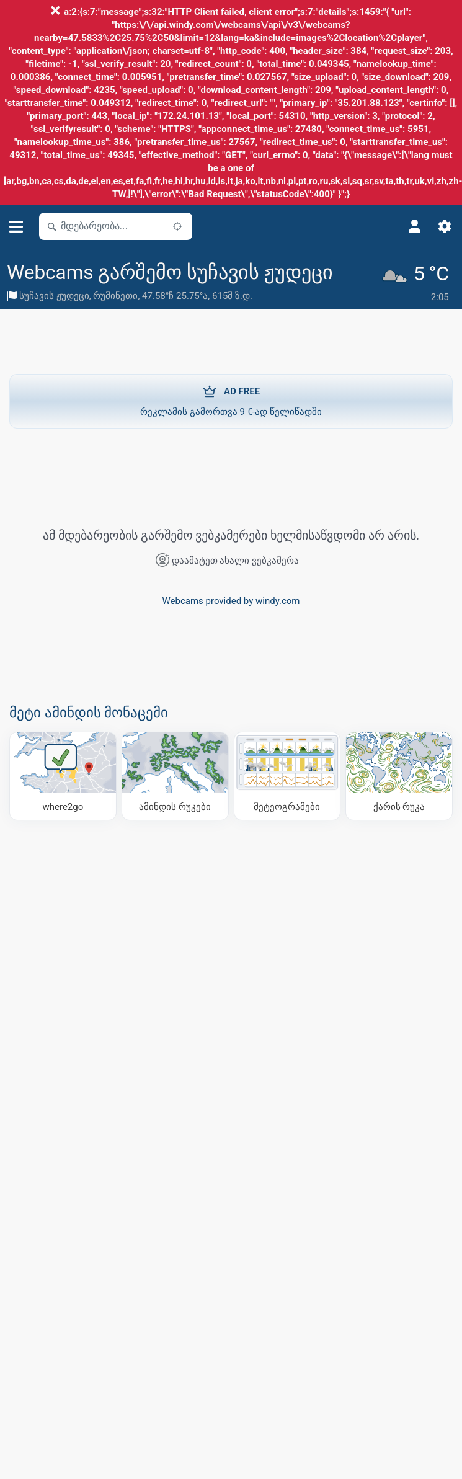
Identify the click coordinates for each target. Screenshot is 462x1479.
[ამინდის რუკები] (175, 775)
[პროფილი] (415, 226)
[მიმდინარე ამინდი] (418, 282)
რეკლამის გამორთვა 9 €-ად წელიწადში (231, 400)
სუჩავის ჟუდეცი (54, 295)
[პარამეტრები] (444, 226)
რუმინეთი (115, 295)
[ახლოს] (177, 226)
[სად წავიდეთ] (63, 775)
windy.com (277, 599)
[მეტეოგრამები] (287, 775)
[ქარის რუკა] (399, 775)
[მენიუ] (16, 226)
